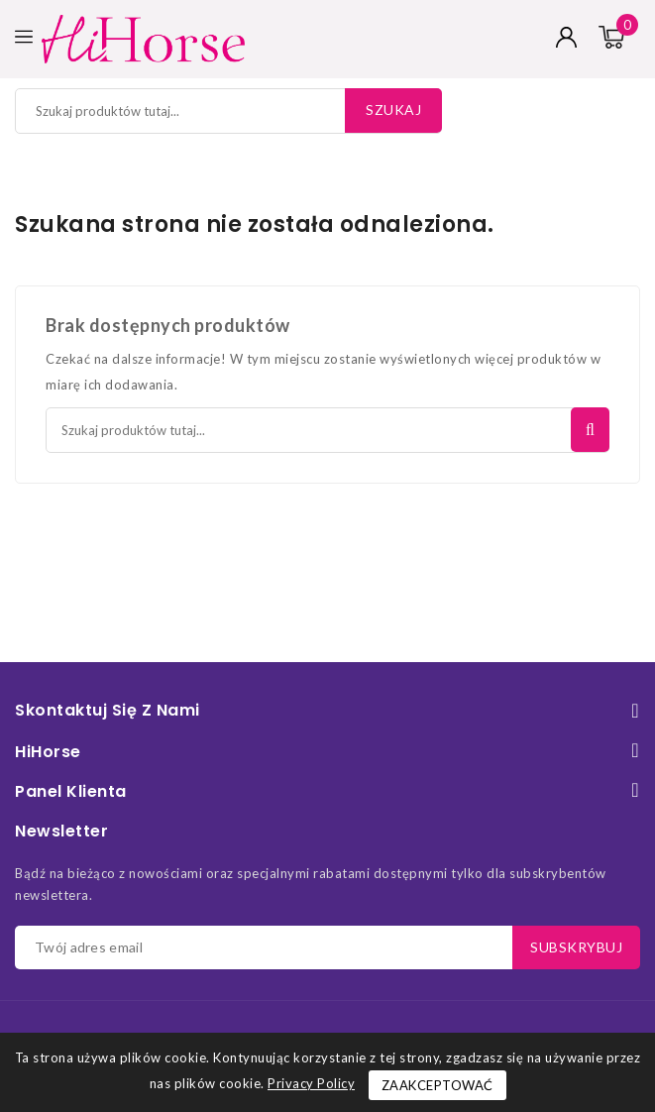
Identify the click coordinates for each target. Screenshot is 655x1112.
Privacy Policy (311, 1083)
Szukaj (393, 109)
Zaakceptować (437, 1085)
